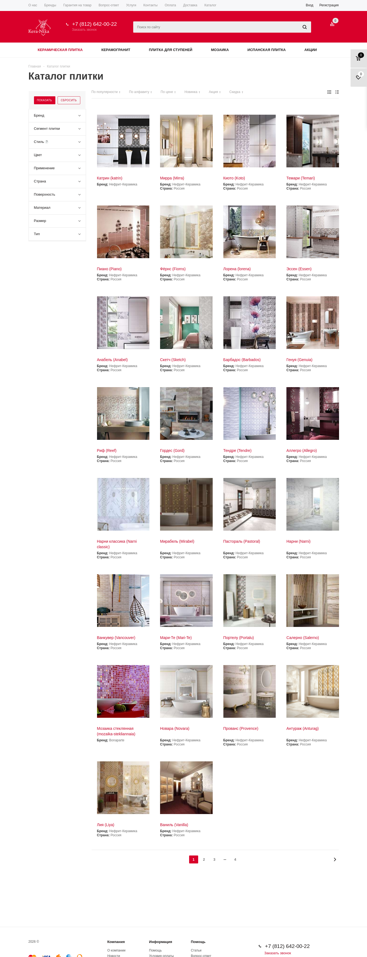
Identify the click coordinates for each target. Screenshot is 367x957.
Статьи (196, 950)
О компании (116, 950)
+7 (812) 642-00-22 (94, 24)
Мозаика (220, 50)
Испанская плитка (266, 50)
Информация (160, 942)
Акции (310, 50)
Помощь (198, 942)
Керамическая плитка (60, 50)
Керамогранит (115, 50)
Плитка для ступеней (170, 50)
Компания (116, 942)
